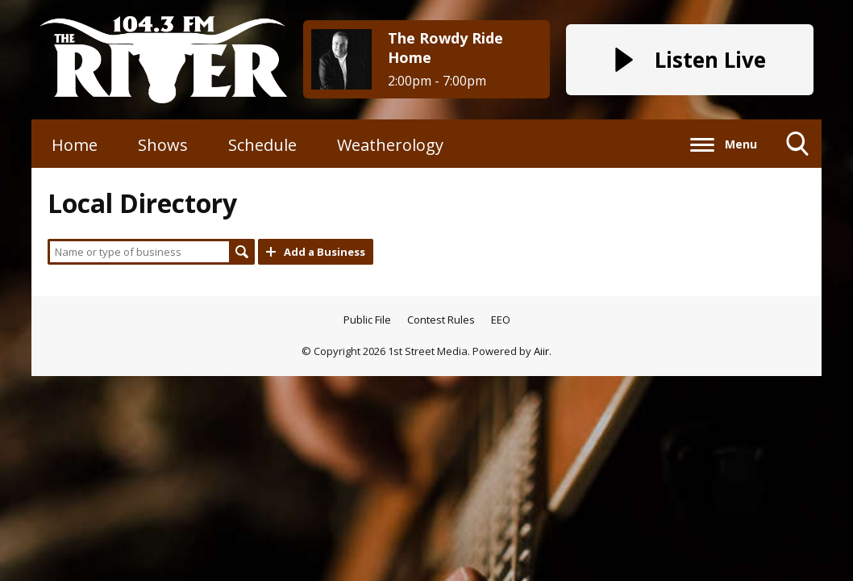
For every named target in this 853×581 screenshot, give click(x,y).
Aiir (541, 351)
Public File (367, 319)
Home (75, 145)
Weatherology (390, 145)
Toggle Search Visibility (798, 150)
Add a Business (324, 252)
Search (242, 252)
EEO (500, 319)
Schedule (262, 145)
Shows (163, 145)
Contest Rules (441, 319)
